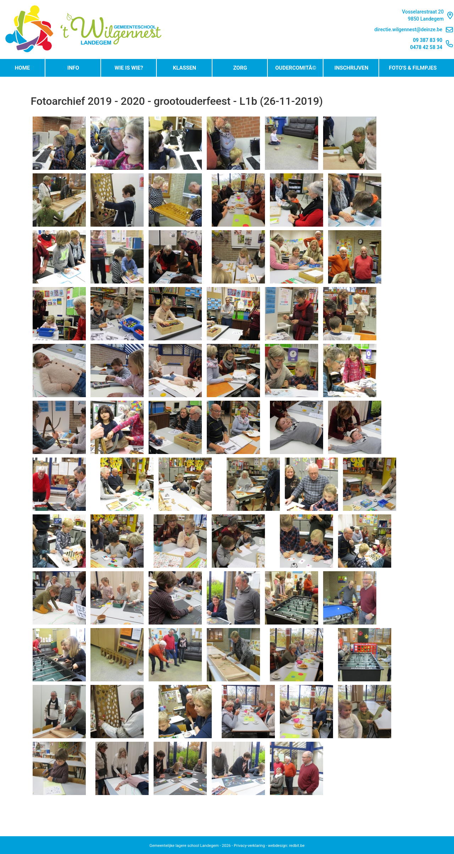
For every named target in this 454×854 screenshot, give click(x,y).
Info (73, 68)
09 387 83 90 (427, 40)
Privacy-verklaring (249, 845)
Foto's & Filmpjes (413, 68)
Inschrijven (351, 68)
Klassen (184, 68)
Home (22, 68)
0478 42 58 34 (426, 47)
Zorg (240, 68)
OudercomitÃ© (295, 68)
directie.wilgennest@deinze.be (413, 29)
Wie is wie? (129, 68)
